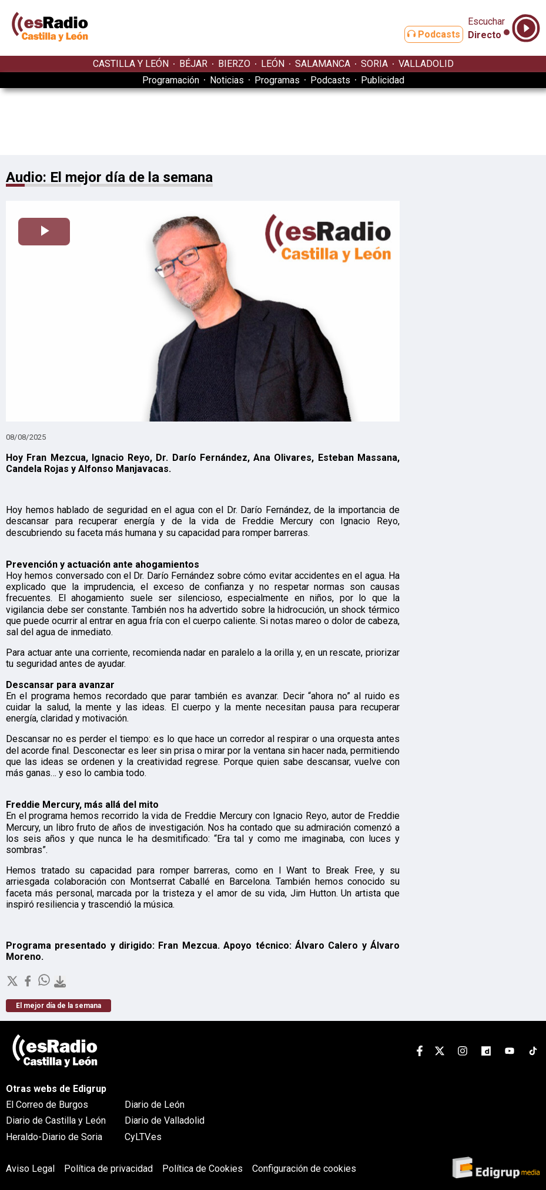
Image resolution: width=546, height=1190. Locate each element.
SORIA (374, 63)
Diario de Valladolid (165, 1120)
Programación (170, 80)
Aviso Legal (30, 1168)
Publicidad (382, 80)
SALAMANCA (322, 63)
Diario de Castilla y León (56, 1120)
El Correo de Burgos (47, 1104)
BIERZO (234, 63)
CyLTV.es (143, 1136)
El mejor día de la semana (58, 1006)
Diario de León (155, 1104)
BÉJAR (193, 63)
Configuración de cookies (304, 1168)
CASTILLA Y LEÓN (131, 63)
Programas (277, 80)
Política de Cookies (202, 1168)
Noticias (227, 80)
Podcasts (424, 34)
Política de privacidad (108, 1168)
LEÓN (272, 63)
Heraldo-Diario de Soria (54, 1136)
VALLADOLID (426, 63)
